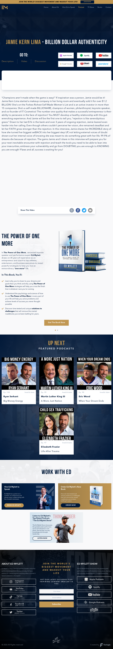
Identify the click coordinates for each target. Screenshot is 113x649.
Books (100, 7)
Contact (108, 7)
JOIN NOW (87, 2)
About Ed (55, 7)
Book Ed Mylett (14, 505)
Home (46, 7)
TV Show (91, 7)
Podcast (81, 7)
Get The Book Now (56, 323)
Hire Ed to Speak (68, 7)
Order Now (71, 505)
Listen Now (42, 538)
